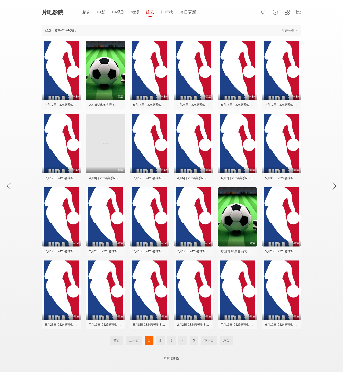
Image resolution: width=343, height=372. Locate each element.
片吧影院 (52, 12)
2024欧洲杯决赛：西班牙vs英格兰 (113, 105)
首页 (117, 340)
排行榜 (167, 12)
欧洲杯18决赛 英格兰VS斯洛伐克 (244, 251)
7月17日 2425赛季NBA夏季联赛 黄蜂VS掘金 (76, 105)
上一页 (134, 340)
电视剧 (118, 12)
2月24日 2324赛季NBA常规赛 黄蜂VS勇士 (119, 251)
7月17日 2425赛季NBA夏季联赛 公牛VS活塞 (208, 251)
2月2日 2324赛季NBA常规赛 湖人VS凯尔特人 (209, 324)
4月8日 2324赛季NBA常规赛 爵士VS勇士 (118, 178)
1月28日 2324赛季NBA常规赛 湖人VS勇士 (207, 105)
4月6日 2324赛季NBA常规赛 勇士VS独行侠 (207, 178)
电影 (101, 12)
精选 (86, 12)
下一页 (209, 340)
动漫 (135, 12)
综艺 (150, 12)
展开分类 (290, 30)
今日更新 (188, 12)
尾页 (226, 340)
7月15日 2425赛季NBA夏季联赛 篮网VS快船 (164, 251)
